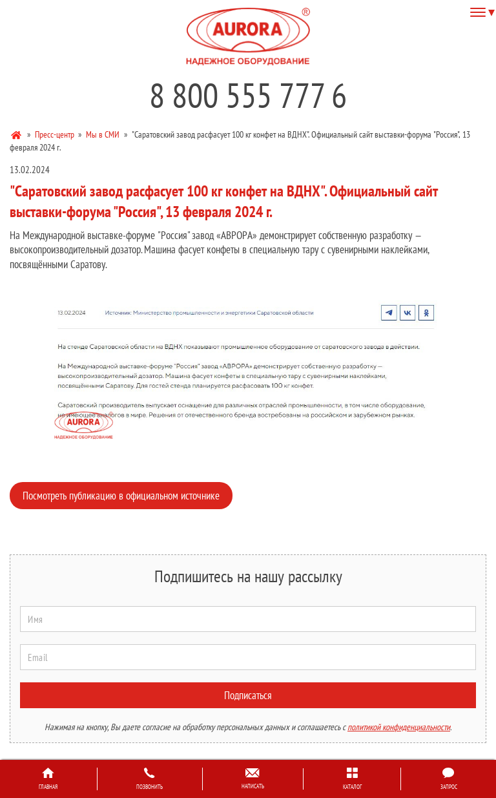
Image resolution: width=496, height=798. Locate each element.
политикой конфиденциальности (398, 727)
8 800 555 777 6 (248, 95)
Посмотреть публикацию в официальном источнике (121, 495)
